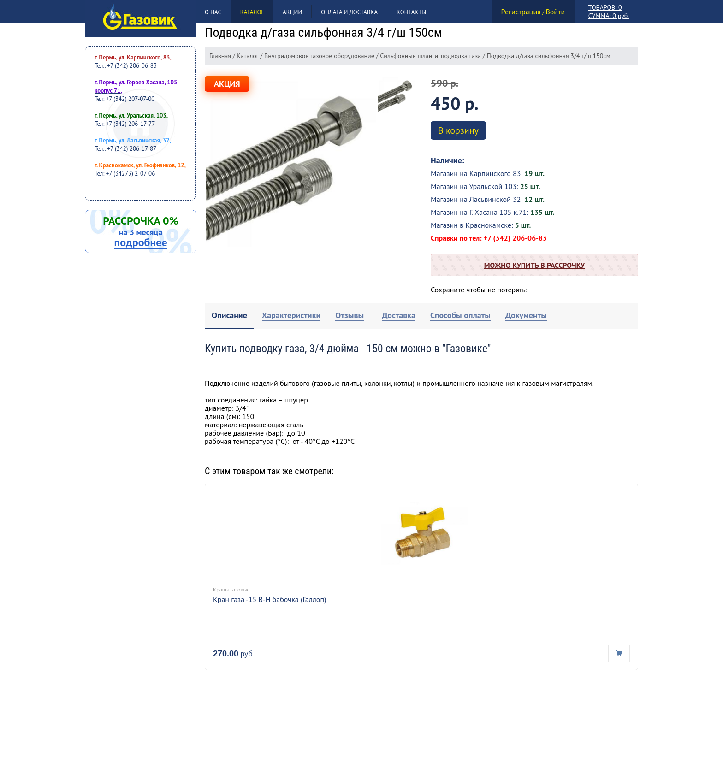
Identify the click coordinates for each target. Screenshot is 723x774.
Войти (555, 11)
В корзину (458, 130)
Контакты (411, 12)
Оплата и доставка (349, 12)
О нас (213, 12)
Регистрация (521, 11)
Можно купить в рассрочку (534, 265)
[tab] (229, 316)
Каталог (252, 12)
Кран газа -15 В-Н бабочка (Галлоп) (269, 599)
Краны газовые (231, 589)
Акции (292, 12)
